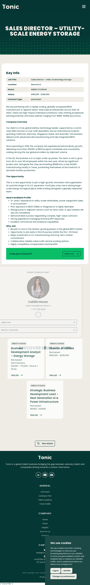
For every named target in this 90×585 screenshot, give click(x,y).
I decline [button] (66, 570)
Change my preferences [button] (63, 576)
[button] (84, 6)
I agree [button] (55, 570)
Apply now (71, 253)
